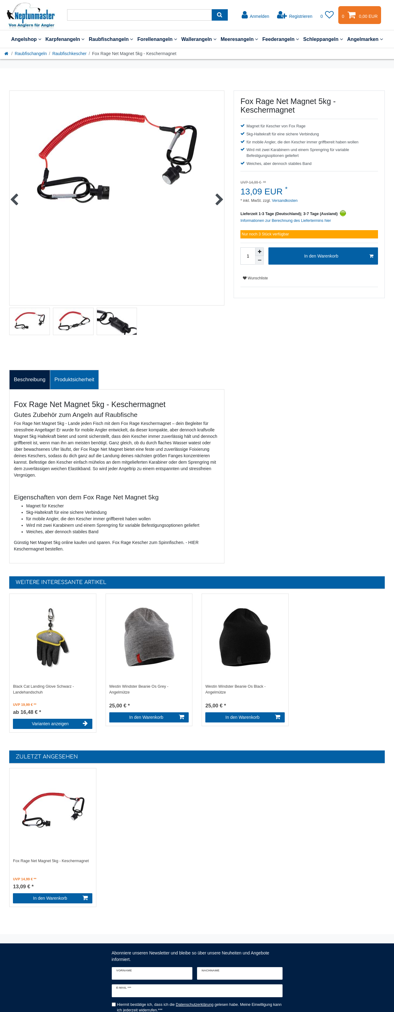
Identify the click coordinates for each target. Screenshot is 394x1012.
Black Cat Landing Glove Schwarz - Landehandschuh (43, 689)
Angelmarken (365, 39)
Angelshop (26, 39)
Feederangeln (280, 39)
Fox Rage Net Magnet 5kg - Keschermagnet (51, 861)
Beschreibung (30, 379)
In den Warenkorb (338, 256)
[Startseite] (6, 53)
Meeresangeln (239, 39)
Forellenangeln (157, 39)
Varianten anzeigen (60, 723)
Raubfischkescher (69, 53)
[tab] (29, 380)
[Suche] (219, 15)
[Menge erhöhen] (259, 251)
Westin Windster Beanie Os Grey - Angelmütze (138, 689)
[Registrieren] (295, 15)
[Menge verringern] (259, 260)
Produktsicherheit (74, 379)
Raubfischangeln (111, 39)
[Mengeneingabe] (247, 256)
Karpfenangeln (65, 39)
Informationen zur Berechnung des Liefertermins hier (285, 220)
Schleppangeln (323, 39)
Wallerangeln (198, 39)
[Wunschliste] (327, 15)
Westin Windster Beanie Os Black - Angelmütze (235, 689)
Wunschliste (255, 278)
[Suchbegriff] (139, 15)
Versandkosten (284, 200)
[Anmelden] (255, 15)
